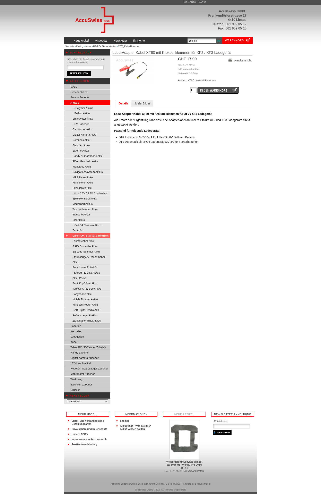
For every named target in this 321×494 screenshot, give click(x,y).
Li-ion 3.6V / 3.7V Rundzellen (89, 193)
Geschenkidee (78, 92)
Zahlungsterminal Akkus (86, 320)
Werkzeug (76, 379)
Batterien (75, 325)
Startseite (69, 46)
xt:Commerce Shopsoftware (173, 490)
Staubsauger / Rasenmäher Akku (88, 259)
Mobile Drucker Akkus (85, 299)
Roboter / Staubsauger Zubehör (89, 368)
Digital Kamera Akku (84, 134)
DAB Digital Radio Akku (86, 310)
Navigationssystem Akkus (87, 171)
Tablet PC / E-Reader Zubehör (88, 347)
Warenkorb (234, 40)
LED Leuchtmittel (80, 363)
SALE (73, 86)
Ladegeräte (77, 336)
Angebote (101, 40)
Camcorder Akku (82, 129)
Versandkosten (191, 69)
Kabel (73, 341)
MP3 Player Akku (82, 177)
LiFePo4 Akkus (81, 113)
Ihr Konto (189, 2)
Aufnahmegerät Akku (84, 315)
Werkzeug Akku (81, 166)
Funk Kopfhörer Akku (84, 283)
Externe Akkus (80, 150)
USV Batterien (80, 124)
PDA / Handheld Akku (85, 161)
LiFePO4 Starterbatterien (104, 46)
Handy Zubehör (79, 352)
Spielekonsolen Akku (84, 198)
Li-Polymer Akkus (82, 108)
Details (123, 103)
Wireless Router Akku (85, 304)
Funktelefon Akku (82, 182)
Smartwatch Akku (82, 118)
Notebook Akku (81, 140)
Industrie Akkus (81, 214)
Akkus (88, 46)
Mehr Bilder (142, 103)
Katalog (79, 46)
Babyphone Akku (82, 294)
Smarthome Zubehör (84, 267)
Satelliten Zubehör (81, 384)
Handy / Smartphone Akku (87, 155)
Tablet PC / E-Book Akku (87, 288)
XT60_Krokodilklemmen (129, 46)
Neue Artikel (81, 40)
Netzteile (75, 331)
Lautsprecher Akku (83, 240)
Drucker (75, 389)
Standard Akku (81, 145)
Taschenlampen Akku (85, 209)
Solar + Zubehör (80, 97)
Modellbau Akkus (82, 203)
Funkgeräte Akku (82, 187)
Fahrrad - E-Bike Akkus (86, 272)
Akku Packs (79, 278)
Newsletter (120, 40)
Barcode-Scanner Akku (86, 251)
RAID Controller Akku (85, 246)
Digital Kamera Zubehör (84, 357)
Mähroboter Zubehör (82, 373)
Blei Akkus (78, 219)
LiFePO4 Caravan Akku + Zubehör (87, 228)
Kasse (202, 2)
